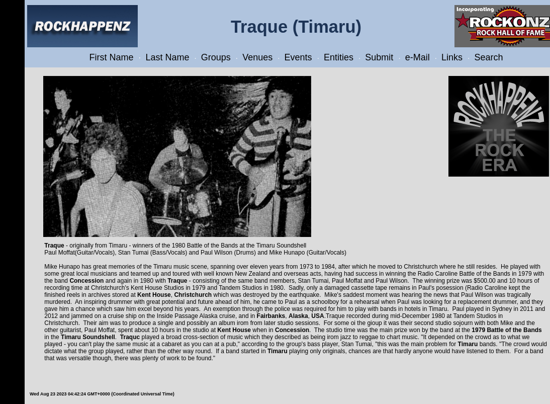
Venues (257, 57)
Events (298, 57)
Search (488, 57)
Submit (379, 57)
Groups (216, 57)
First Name (111, 57)
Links (452, 57)
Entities (338, 57)
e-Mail (417, 57)
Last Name (167, 57)
